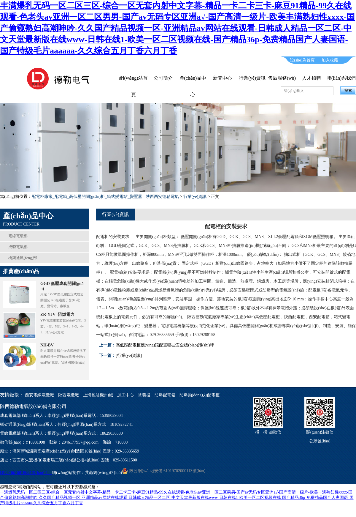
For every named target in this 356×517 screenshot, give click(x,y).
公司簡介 (163, 78)
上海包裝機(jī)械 (98, 395)
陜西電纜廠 (68, 395)
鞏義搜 (144, 395)
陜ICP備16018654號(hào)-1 (26, 472)
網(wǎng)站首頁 (133, 86)
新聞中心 (222, 78)
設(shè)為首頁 (302, 60)
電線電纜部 (18, 236)
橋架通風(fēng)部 (22, 258)
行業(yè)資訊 (252, 78)
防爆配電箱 (165, 395)
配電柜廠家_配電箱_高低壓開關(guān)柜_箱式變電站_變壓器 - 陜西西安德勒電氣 (105, 196)
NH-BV (47, 345)
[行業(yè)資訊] (129, 355)
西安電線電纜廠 (39, 395)
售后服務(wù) (282, 78)
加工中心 (125, 395)
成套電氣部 (18, 247)
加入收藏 (330, 60)
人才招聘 (311, 78)
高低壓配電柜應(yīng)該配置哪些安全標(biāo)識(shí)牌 (165, 345)
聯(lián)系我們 (341, 78)
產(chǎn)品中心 (192, 86)
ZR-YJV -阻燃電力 (57, 314)
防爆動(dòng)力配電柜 (199, 395)
